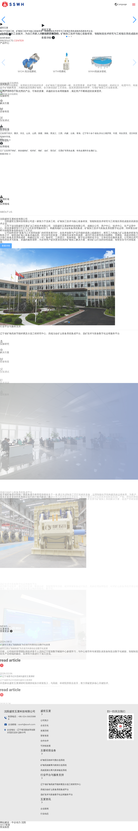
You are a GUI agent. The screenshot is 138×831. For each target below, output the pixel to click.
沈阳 (23, 822)
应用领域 (4, 204)
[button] (66, 36)
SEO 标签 (5, 824)
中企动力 (16, 822)
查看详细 (5, 34)
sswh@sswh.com (26, 724)
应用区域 (4, 199)
